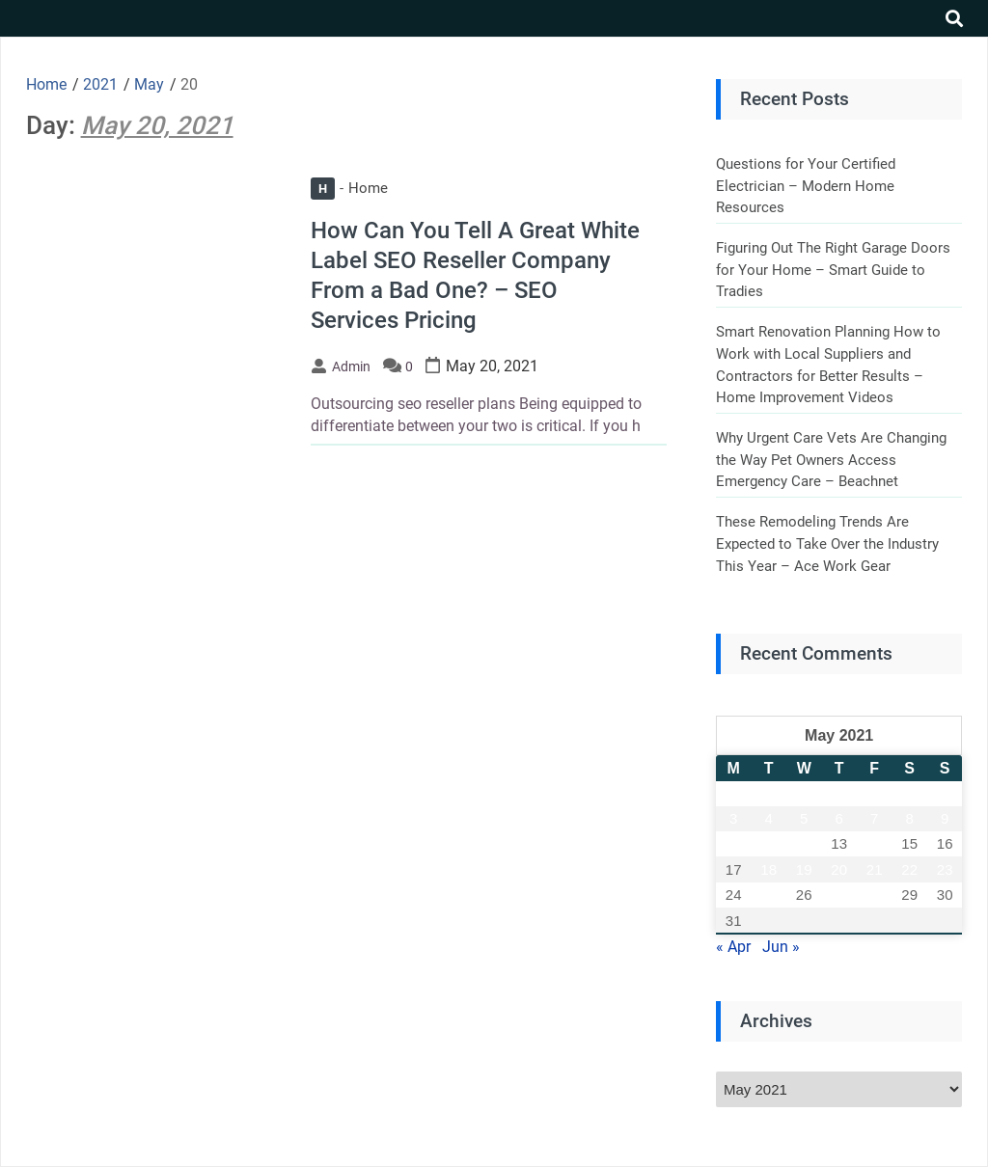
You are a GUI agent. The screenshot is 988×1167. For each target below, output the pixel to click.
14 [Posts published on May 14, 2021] (874, 843)
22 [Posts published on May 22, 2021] (909, 869)
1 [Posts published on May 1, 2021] (910, 793)
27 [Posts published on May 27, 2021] (839, 894)
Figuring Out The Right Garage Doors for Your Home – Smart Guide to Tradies (833, 269)
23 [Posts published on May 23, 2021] (945, 869)
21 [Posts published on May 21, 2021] (874, 869)
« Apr (733, 946)
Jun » (781, 946)
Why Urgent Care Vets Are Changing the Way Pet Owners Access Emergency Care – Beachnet (831, 459)
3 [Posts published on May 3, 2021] (733, 818)
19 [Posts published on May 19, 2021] (804, 869)
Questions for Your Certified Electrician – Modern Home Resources (805, 185)
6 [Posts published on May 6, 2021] (839, 818)
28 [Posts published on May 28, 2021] (874, 894)
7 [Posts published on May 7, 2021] (874, 818)
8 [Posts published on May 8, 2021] (910, 818)
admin (351, 366)
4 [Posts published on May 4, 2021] (769, 818)
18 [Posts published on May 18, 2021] (768, 869)
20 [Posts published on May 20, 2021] (839, 869)
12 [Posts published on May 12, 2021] (804, 843)
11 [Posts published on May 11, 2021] (768, 843)
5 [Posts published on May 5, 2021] (804, 818)
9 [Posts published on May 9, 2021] (944, 818)
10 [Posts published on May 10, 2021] (734, 843)
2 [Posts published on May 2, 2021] (944, 793)
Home (349, 188)
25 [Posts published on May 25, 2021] (768, 894)
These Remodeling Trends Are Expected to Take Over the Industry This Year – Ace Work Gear (827, 543)
